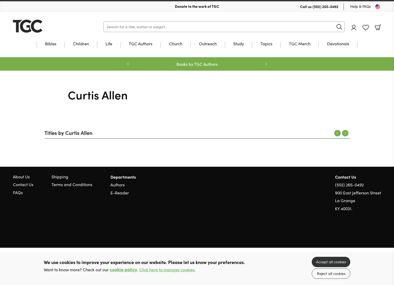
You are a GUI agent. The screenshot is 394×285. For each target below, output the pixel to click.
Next (345, 133)
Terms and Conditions (71, 184)
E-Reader (119, 192)
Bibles (50, 44)
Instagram (378, 233)
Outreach (208, 44)
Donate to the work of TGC (197, 6)
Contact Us (23, 184)
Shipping (59, 176)
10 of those (45, 26)
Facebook (369, 233)
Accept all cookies (331, 261)
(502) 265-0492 (325, 6)
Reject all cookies (331, 273)
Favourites (365, 28)
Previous (337, 133)
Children (81, 44)
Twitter (360, 233)
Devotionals (338, 44)
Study (238, 44)
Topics (266, 44)
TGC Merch (299, 44)
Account (353, 27)
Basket (378, 27)
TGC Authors (140, 44)
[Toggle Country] (377, 6)
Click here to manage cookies (167, 269)
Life (109, 44)
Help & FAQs (360, 6)
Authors (117, 184)
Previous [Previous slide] (128, 64)
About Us (21, 176)
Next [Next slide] (266, 64)
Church (175, 44)
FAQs (18, 192)
